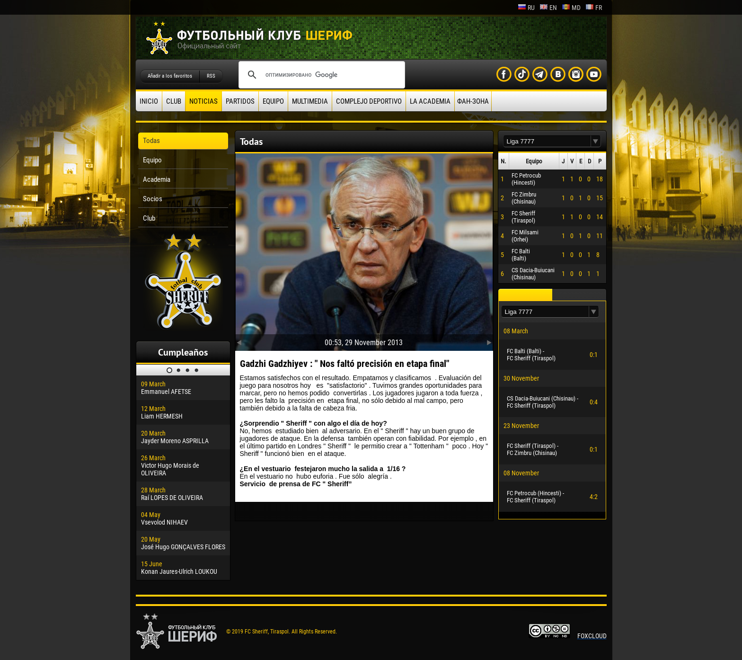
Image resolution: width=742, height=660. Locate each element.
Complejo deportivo (369, 101)
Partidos (240, 101)
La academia (430, 101)
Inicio (149, 101)
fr (593, 7)
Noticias (203, 101)
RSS (211, 76)
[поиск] (320, 74)
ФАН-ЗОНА (473, 101)
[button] (596, 141)
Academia (156, 179)
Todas (151, 140)
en (548, 7)
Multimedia (310, 101)
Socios (152, 199)
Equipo (273, 101)
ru (526, 7)
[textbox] (547, 141)
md (571, 7)
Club (173, 101)
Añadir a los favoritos (170, 76)
